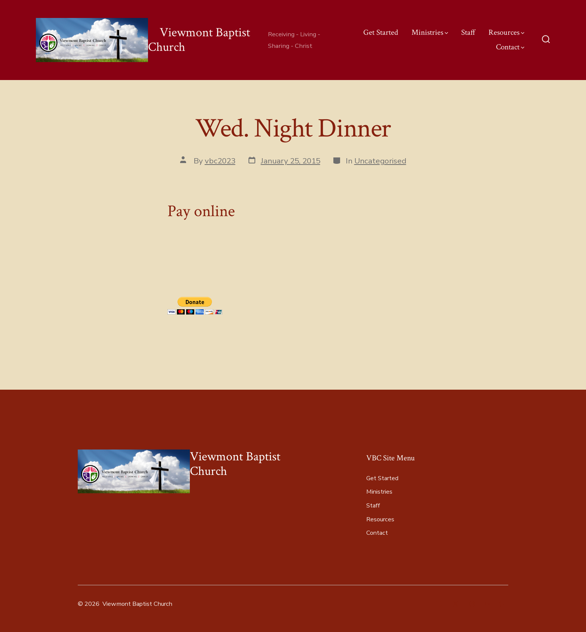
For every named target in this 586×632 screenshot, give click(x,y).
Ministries (429, 32)
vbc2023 (220, 161)
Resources (506, 32)
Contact (510, 47)
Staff (468, 32)
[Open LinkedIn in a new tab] (487, 603)
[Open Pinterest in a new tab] (501, 603)
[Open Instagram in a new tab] (472, 603)
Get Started (380, 32)
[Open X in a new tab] (455, 603)
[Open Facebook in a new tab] (438, 603)
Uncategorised (380, 161)
